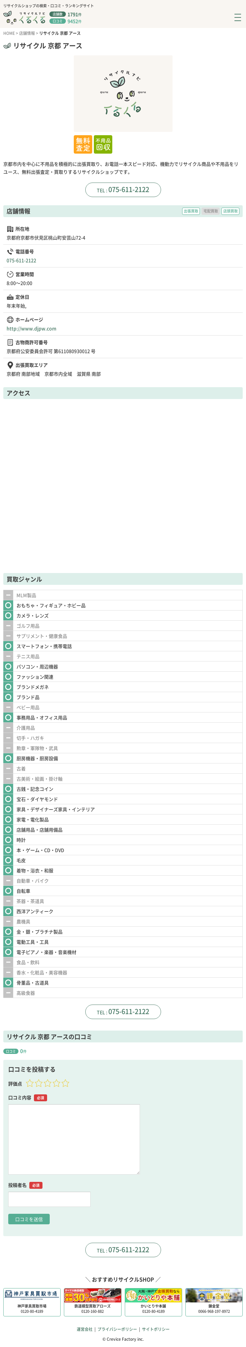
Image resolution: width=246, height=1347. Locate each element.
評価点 (15, 1083)
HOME (9, 33)
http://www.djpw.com (31, 328)
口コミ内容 (27, 1097)
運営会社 (85, 1329)
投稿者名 (25, 1185)
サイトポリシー (156, 1329)
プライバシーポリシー (117, 1329)
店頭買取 (230, 211)
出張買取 (191, 211)
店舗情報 (27, 33)
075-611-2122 (128, 189)
